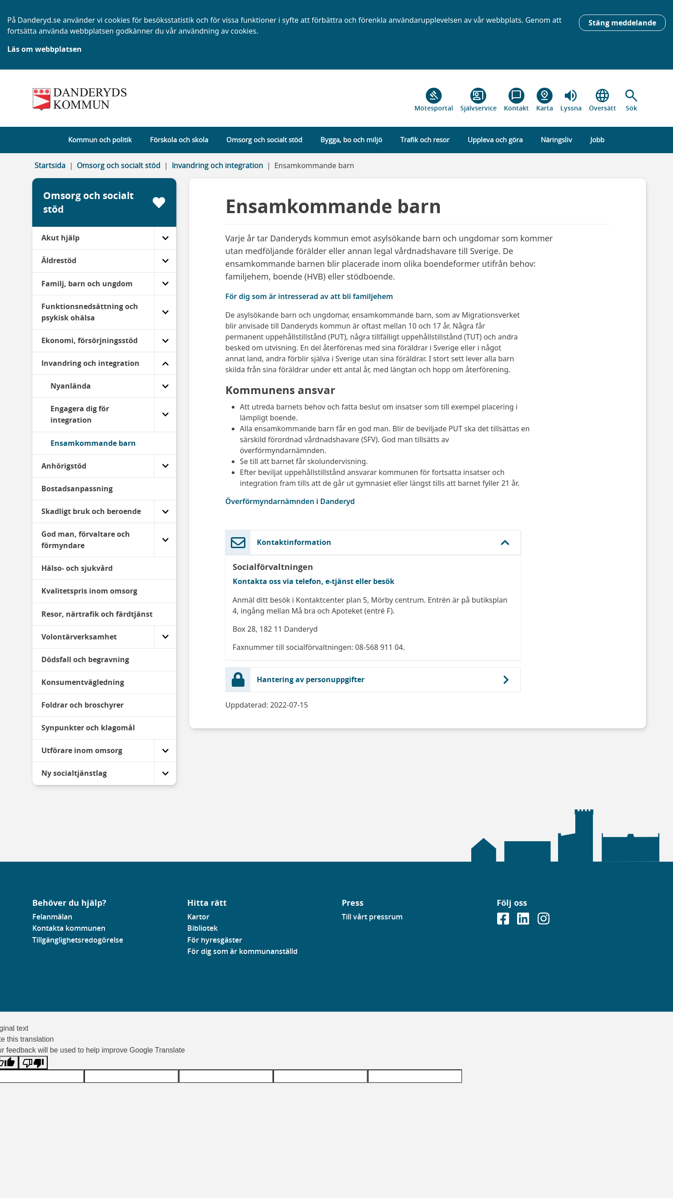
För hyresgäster (214, 940)
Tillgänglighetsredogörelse (77, 940)
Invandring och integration (217, 165)
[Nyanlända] (165, 386)
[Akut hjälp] (165, 238)
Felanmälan (52, 917)
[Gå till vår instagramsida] (543, 922)
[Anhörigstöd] (165, 466)
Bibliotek (202, 928)
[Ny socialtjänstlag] (165, 773)
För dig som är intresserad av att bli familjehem (309, 296)
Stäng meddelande (622, 23)
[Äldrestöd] (165, 261)
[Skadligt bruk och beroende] (165, 511)
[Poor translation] (33, 1063)
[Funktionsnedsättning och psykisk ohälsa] (165, 312)
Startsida (50, 165)
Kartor (198, 917)
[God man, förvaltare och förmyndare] (165, 540)
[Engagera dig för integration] (165, 414)
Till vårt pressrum (372, 917)
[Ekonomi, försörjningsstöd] (165, 340)
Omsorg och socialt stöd (118, 165)
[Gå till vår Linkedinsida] (524, 922)
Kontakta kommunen (68, 928)
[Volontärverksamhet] (165, 637)
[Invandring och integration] (165, 363)
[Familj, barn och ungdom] (165, 284)
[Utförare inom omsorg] (165, 750)
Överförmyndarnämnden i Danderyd (290, 501)
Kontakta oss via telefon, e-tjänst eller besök (313, 581)
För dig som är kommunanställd (242, 951)
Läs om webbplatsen (44, 49)
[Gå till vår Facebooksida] (504, 922)
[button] (631, 100)
